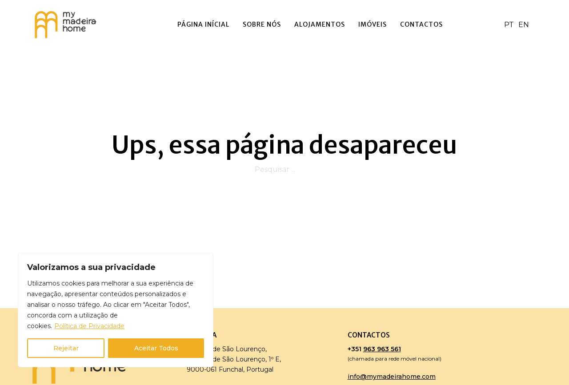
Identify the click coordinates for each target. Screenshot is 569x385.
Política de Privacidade (89, 326)
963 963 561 (382, 349)
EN (523, 24)
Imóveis (372, 24)
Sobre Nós (262, 24)
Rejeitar (66, 348)
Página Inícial (203, 24)
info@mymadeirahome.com (392, 377)
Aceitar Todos (156, 348)
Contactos (421, 24)
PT (509, 24)
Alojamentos (319, 24)
